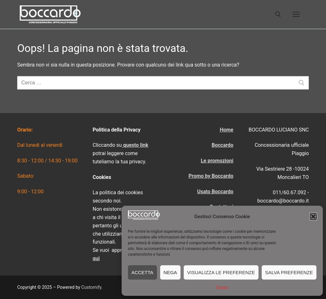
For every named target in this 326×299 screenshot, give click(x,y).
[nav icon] (296, 14)
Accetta (142, 272)
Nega (170, 272)
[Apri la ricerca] (278, 14)
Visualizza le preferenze (221, 272)
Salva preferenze (289, 272)
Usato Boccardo (215, 192)
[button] (313, 216)
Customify (91, 287)
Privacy (222, 287)
